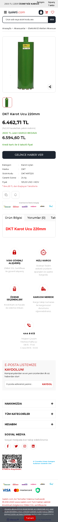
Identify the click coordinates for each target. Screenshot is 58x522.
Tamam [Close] (30, 518)
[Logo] (17, 12)
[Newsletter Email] (23, 384)
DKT (23, 169)
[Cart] (46, 12)
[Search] (29, 19)
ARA (52, 19)
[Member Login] (41, 12)
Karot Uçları (27, 165)
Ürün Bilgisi (13, 217)
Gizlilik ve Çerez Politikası (20, 514)
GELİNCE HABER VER (29, 154)
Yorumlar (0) (36, 217)
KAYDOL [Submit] (47, 384)
